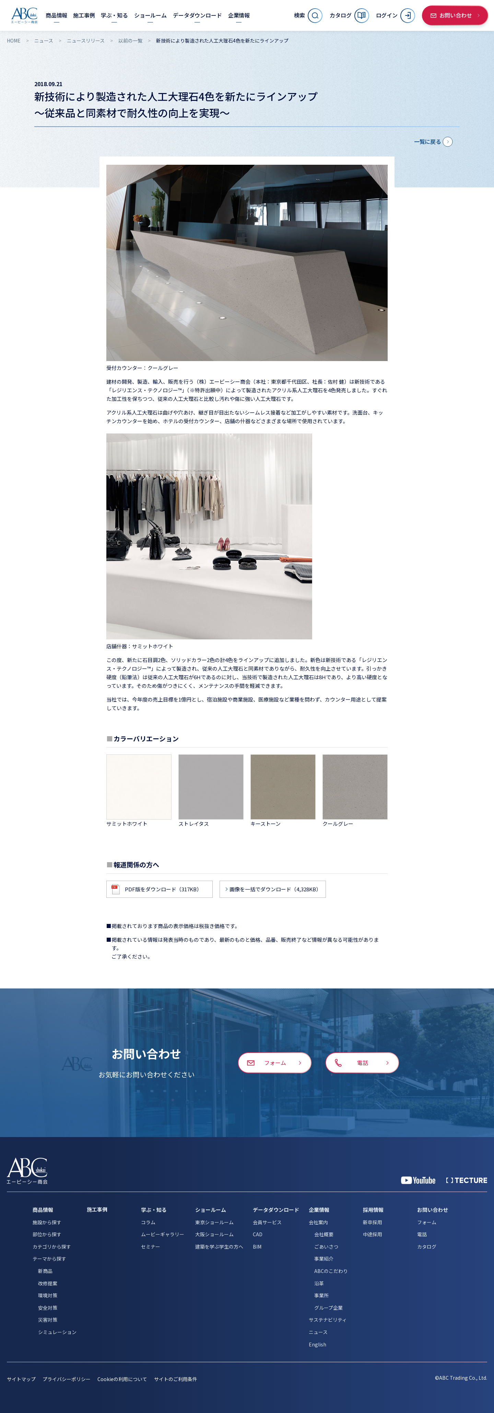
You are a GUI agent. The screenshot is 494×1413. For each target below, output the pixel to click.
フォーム (426, 1222)
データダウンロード (276, 1209)
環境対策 (47, 1295)
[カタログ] (349, 15)
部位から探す (47, 1234)
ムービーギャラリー (162, 1234)
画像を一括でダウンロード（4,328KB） (275, 889)
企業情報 (319, 1209)
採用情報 (373, 1209)
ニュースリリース (86, 41)
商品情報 (43, 1209)
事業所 (321, 1295)
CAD (257, 1234)
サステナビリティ (328, 1319)
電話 (422, 1234)
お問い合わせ (432, 1209)
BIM (257, 1246)
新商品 (45, 1270)
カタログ (426, 1246)
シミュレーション (57, 1332)
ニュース (43, 41)
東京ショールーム (214, 1222)
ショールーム (210, 1209)
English (317, 1344)
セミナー (150, 1246)
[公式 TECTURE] (466, 1180)
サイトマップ (21, 1379)
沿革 (319, 1283)
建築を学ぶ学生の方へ (219, 1246)
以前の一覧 (130, 41)
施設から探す (47, 1222)
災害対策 (47, 1319)
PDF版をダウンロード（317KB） (163, 889)
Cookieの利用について (122, 1379)
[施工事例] (84, 15)
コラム (148, 1222)
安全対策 (47, 1307)
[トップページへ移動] (24, 15)
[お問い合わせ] (455, 15)
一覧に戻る (427, 141)
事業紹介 (323, 1258)
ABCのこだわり (331, 1270)
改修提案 (47, 1283)
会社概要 (323, 1234)
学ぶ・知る (154, 1209)
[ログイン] (395, 15)
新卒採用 (372, 1222)
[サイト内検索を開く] (308, 15)
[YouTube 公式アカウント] (418, 1180)
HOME (14, 41)
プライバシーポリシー (67, 1379)
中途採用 (372, 1234)
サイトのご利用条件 (175, 1379)
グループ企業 (328, 1307)
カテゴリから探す (52, 1246)
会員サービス (267, 1222)
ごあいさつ (326, 1246)
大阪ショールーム (214, 1234)
